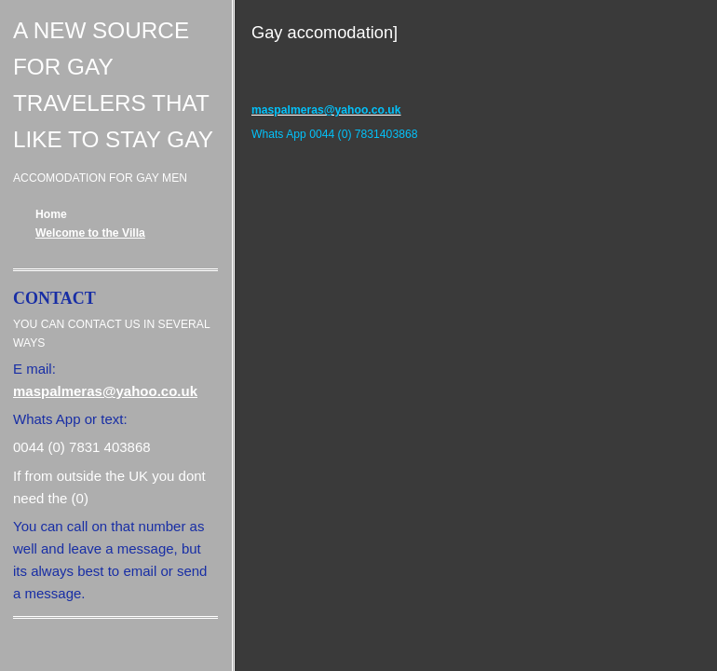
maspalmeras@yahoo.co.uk (105, 391)
